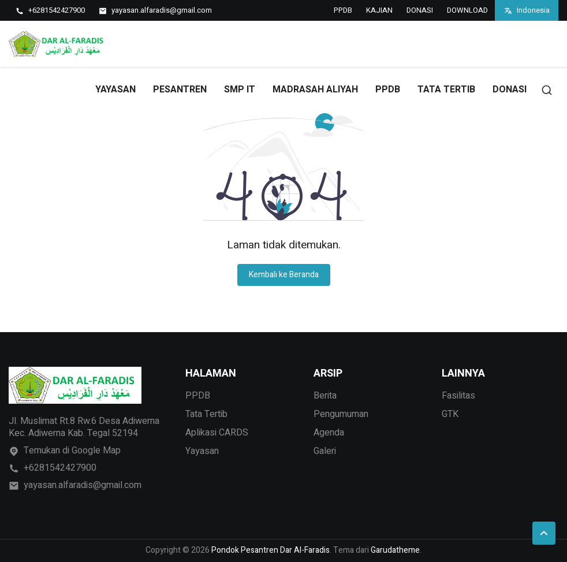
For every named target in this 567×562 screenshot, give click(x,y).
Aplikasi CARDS (216, 433)
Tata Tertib (206, 414)
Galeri (325, 451)
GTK (450, 414)
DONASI (419, 10)
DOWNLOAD (467, 10)
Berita (325, 396)
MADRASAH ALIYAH (315, 89)
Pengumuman (341, 414)
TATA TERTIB (446, 89)
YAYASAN (115, 89)
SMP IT (239, 89)
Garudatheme (395, 550)
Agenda (329, 433)
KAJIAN (379, 10)
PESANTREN (180, 89)
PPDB (343, 10)
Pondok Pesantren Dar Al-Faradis (270, 550)
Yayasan (202, 451)
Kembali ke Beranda (284, 275)
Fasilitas (458, 396)
